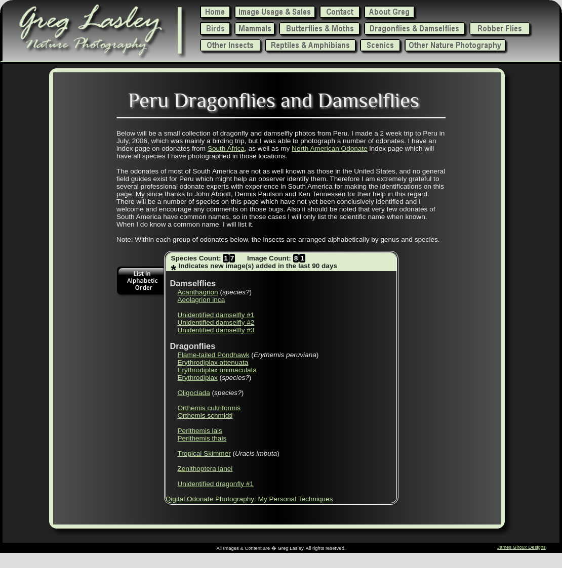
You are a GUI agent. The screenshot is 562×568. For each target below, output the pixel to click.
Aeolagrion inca (201, 299)
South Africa (226, 148)
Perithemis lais (200, 430)
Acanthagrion (198, 292)
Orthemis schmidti (205, 415)
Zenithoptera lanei (205, 468)
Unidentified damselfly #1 (216, 315)
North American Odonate (330, 148)
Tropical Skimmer (204, 453)
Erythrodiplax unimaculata (217, 370)
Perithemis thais (202, 438)
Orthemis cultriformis (209, 408)
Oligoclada (194, 393)
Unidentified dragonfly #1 (216, 484)
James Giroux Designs (521, 547)
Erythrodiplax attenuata (213, 362)
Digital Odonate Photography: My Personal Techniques (249, 499)
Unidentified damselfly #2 (216, 322)
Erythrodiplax (198, 377)
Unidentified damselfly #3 (216, 330)
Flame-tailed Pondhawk (214, 355)
